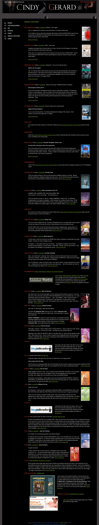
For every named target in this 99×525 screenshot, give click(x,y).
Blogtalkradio (58, 352)
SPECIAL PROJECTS (55, 522)
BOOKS (30, 522)
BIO (42, 522)
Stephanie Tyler (76, 275)
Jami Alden (85, 275)
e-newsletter (42, 27)
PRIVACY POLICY (63, 522)
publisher (69, 282)
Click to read (66, 500)
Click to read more (33, 39)
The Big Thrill (44, 355)
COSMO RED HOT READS (77, 494)
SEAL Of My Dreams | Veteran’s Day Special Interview (49, 271)
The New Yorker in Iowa (59, 416)
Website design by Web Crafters (59, 524)
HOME (69, 522)
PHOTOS (45, 522)
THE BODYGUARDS (36, 522)
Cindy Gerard (58, 275)
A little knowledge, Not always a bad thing (40, 460)
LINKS (49, 522)
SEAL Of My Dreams (82, 279)
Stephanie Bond (67, 275)
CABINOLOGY (40, 473)
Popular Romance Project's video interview (70, 125)
